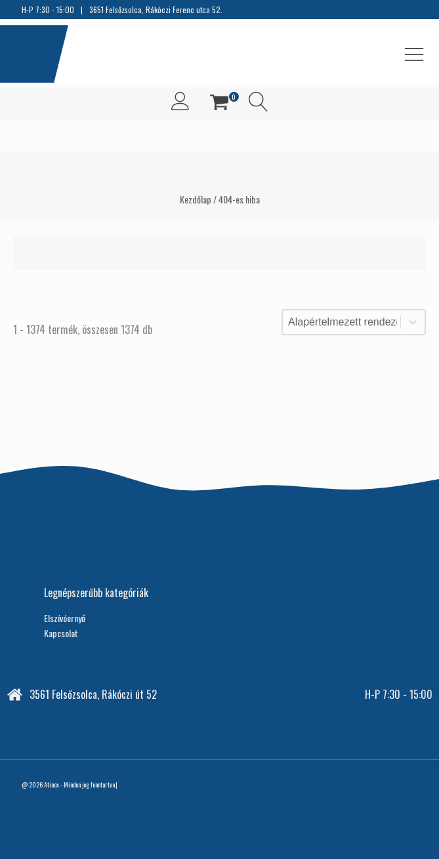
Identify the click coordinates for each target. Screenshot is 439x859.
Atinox (51, 784)
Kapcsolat (61, 633)
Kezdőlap (195, 199)
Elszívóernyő (64, 618)
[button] (219, 104)
